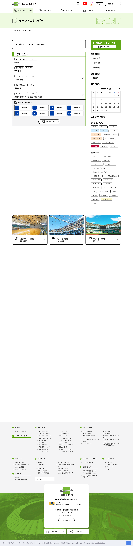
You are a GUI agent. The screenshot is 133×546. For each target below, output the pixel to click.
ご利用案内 (40, 464)
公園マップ (19, 459)
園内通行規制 (106, 199)
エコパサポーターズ (89, 462)
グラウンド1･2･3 (44, 451)
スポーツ (103, 127)
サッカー (113, 127)
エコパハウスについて (90, 459)
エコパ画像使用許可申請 (65, 473)
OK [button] (128, 543)
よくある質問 (109, 459)
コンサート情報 (87, 431)
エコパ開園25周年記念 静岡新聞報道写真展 (111, 444)
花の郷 (114, 191)
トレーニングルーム (99, 168)
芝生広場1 (107, 184)
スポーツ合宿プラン (43, 471)
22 (102, 107)
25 (114, 107)
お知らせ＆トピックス (21, 431)
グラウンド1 (96, 180)
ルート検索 (78, 532)
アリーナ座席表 (64, 433)
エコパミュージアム (45, 438)
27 (93, 111)
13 (93, 103)
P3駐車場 (113, 195)
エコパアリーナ (97, 164)
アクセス (18, 474)
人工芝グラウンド (98, 176)
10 (110, 99)
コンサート (96, 135)
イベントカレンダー (22, 436)
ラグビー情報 (87, 433)
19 (118, 103)
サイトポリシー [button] (100, 543)
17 (110, 103)
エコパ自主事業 (108, 142)
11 (114, 99)
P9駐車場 (104, 195)
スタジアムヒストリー (45, 435)
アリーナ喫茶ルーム (65, 440)
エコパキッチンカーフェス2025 (111, 436)
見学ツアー (96, 142)
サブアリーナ (110, 164)
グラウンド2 (108, 180)
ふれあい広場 (103, 191)
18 (114, 103)
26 (118, 107)
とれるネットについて (65, 462)
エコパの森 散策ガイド (22, 464)
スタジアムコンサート (110, 135)
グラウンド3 (96, 184)
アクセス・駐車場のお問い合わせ (90, 476)
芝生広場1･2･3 (63, 447)
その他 (95, 203)
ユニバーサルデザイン (66, 451)
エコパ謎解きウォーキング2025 (91, 440)
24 (110, 107)
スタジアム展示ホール (109, 188)
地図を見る (55, 532)
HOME (17, 427)
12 (118, 99)
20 (93, 107)
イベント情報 (87, 427)
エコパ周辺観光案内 (21, 479)
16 (106, 103)
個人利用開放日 (109, 138)
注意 (96, 146)
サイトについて (110, 462)
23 (106, 107)
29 (102, 111)
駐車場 (95, 195)
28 (97, 111)
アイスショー (97, 138)
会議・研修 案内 (63, 471)
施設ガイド (41, 427)
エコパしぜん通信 (20, 469)
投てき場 (106, 160)
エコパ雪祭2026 (87, 443)
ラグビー (104, 131)
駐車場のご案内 (50, 121)
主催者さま (41, 459)
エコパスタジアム (106, 156)
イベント (114, 131)
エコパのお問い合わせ (89, 471)
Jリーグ (95, 131)
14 (97, 103)
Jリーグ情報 (107, 431)
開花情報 (104, 146)
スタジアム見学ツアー (89, 435)
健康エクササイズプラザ (100, 172)
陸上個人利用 (43, 444)
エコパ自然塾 (107, 433)
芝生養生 (114, 146)
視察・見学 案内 (63, 468)
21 (97, 107)
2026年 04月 (96, 58)
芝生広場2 (96, 188)
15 (102, 103)
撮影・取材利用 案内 (43, 473)
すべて (94, 127)
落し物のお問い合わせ (89, 473)
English (99, 4)
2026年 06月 (96, 68)
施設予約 (40, 462)
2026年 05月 (96, 63)
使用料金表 (40, 468)
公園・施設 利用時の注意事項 (66, 465)
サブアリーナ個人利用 (66, 444)
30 (106, 111)
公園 (94, 191)
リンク (107, 469)
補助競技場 (96, 160)
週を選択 (95, 78)
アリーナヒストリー (65, 435)
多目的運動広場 (112, 176)
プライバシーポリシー (112, 464)
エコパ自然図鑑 (19, 467)
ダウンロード (41, 479)
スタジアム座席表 (44, 433)
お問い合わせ (112, 4)
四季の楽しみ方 (19, 462)
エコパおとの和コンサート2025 (111, 440)
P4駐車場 (95, 199)
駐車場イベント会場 (65, 449)
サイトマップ (109, 467)
